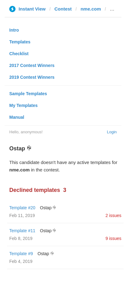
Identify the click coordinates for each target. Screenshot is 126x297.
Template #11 (22, 230)
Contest (63, 8)
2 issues (113, 215)
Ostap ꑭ (48, 207)
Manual (16, 117)
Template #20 (22, 207)
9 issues (113, 238)
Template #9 (21, 253)
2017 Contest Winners (31, 65)
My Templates (23, 105)
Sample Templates (28, 93)
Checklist (18, 53)
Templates (19, 41)
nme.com (90, 8)
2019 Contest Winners (31, 77)
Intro (14, 30)
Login (112, 132)
